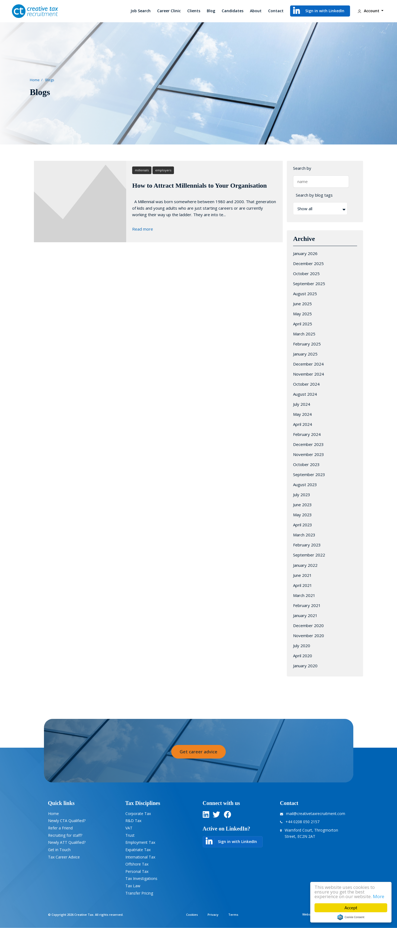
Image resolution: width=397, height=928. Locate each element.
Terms (233, 915)
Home (35, 79)
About (256, 10)
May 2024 (302, 414)
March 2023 (304, 534)
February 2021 (307, 605)
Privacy (213, 915)
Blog (211, 10)
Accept (350, 908)
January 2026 (305, 253)
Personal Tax (136, 871)
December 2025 (308, 263)
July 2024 (301, 404)
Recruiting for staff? (65, 835)
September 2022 (309, 555)
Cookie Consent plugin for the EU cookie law (350, 917)
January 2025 (305, 354)
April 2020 (302, 655)
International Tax (140, 857)
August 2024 (305, 394)
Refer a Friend (60, 828)
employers (163, 170)
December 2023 (308, 444)
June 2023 (302, 504)
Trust (130, 835)
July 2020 (301, 645)
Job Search (141, 10)
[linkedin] (206, 815)
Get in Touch (59, 849)
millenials (142, 170)
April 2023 (302, 524)
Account (368, 11)
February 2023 (307, 545)
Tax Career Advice (64, 857)
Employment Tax (140, 842)
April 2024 (302, 424)
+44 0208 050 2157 (302, 821)
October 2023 (306, 464)
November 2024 (308, 374)
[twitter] (216, 815)
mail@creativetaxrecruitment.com (315, 813)
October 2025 (306, 273)
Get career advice (198, 752)
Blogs (49, 79)
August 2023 (305, 484)
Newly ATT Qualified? (66, 842)
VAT (128, 828)
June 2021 (302, 575)
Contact (276, 10)
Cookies (192, 915)
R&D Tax (133, 820)
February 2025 (307, 344)
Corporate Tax (138, 813)
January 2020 (305, 665)
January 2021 (305, 615)
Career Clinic (169, 10)
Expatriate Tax (138, 849)
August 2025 (305, 293)
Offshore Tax (136, 864)
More (378, 896)
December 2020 (308, 625)
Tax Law (132, 885)
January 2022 (305, 565)
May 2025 (302, 313)
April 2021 (302, 585)
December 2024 (308, 364)
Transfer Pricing (139, 893)
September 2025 (309, 283)
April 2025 (302, 323)
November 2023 (308, 454)
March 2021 (304, 595)
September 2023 (309, 474)
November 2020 (308, 635)
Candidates (232, 10)
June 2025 (302, 303)
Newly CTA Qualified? (66, 820)
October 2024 (306, 384)
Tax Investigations (141, 878)
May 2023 (302, 514)
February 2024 (307, 434)
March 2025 (304, 333)
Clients (193, 10)
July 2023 (301, 494)
